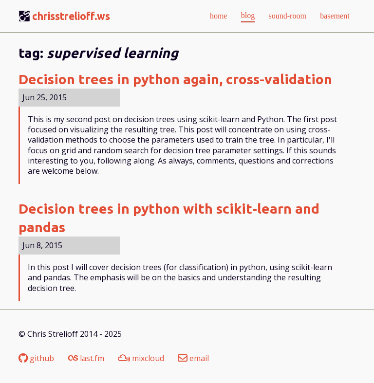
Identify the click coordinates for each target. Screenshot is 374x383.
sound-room (287, 16)
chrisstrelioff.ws (71, 16)
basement (334, 16)
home (218, 16)
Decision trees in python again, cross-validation (175, 79)
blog (248, 15)
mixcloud (141, 358)
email (193, 358)
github (36, 358)
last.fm (86, 358)
